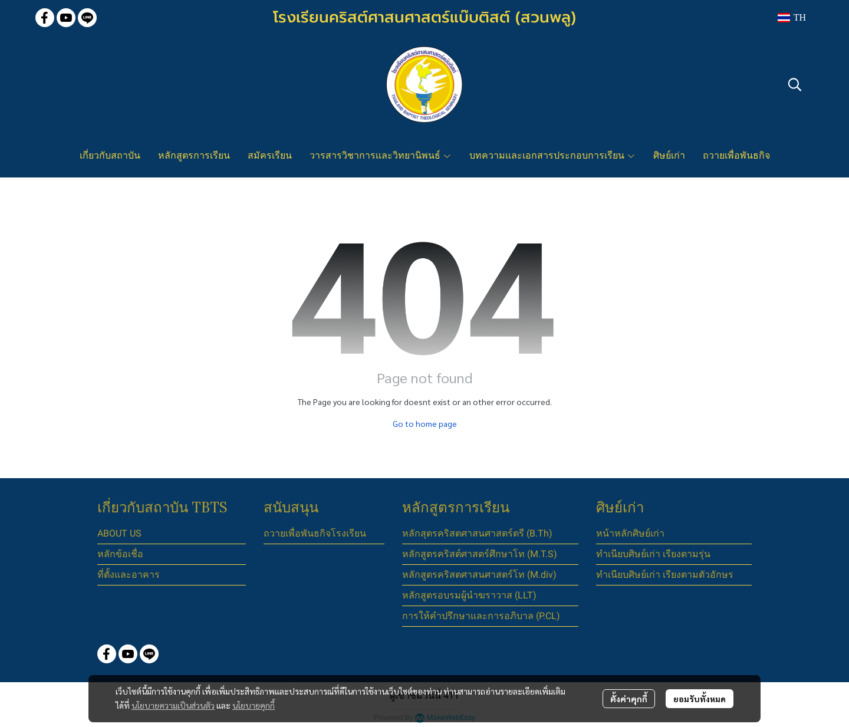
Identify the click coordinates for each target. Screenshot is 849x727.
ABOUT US (119, 533)
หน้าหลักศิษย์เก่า (630, 533)
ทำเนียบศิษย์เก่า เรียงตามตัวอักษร (664, 574)
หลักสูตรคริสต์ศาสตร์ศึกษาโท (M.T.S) (479, 554)
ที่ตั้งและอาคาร (128, 574)
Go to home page (425, 423)
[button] (791, 17)
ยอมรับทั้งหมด (699, 698)
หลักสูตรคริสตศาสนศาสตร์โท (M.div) (479, 574)
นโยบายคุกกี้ (253, 705)
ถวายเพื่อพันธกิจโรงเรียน (315, 533)
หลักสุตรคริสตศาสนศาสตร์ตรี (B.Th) (477, 533)
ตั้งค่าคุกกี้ (628, 698)
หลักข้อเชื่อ (120, 554)
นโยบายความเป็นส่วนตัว (173, 705)
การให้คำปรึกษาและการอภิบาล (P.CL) (481, 615)
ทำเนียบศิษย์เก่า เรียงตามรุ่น (653, 554)
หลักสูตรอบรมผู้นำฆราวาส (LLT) (469, 595)
